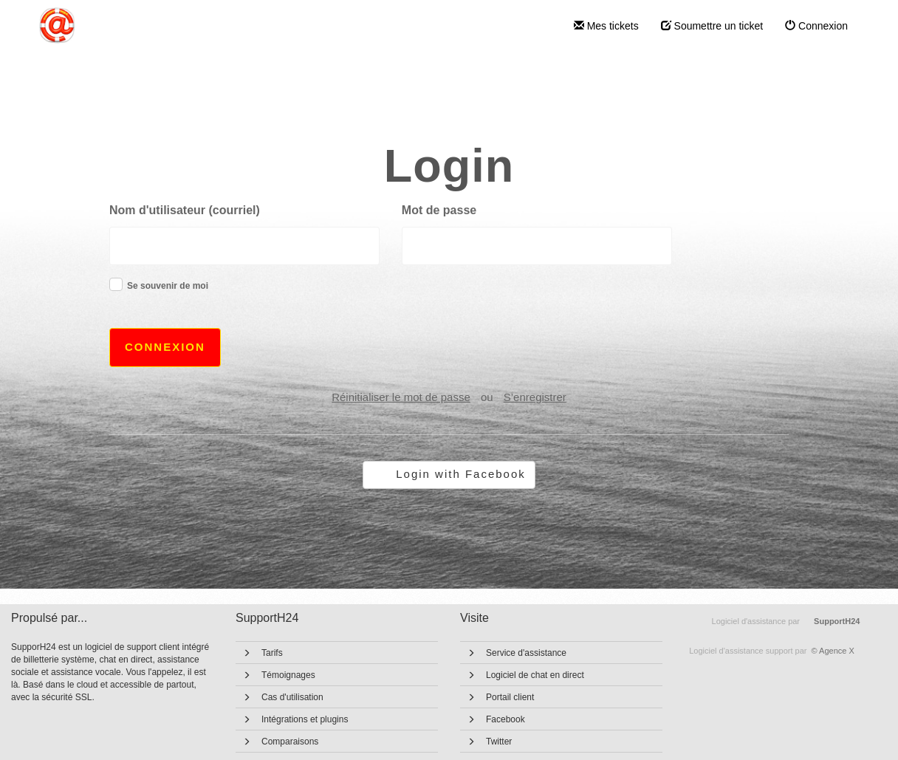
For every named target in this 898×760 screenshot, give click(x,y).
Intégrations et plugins (304, 719)
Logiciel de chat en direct (535, 675)
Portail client (510, 697)
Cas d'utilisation (292, 697)
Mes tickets (606, 26)
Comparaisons (289, 741)
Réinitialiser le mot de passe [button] (401, 397)
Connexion (816, 26)
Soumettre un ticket (712, 26)
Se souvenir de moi (167, 286)
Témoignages (288, 675)
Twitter (499, 741)
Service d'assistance (526, 653)
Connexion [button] (165, 346)
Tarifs (272, 653)
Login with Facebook (461, 474)
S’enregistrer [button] (535, 397)
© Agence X (771, 650)
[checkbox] (116, 284)
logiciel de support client (133, 647)
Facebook (505, 719)
